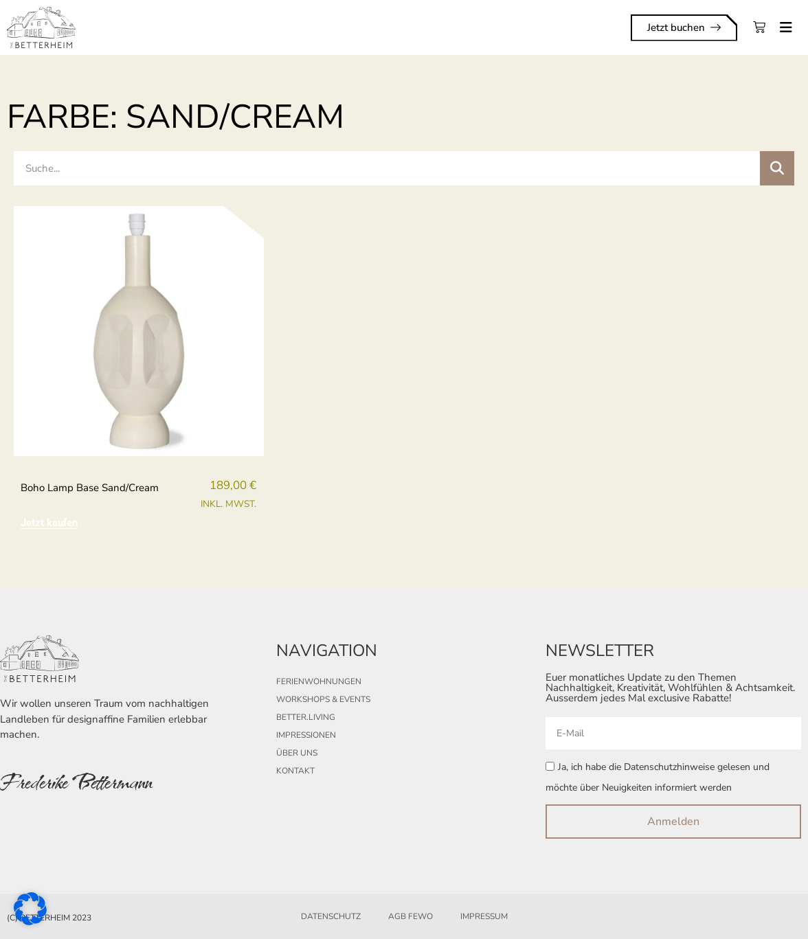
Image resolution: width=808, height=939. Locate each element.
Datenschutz (331, 916)
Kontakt (295, 770)
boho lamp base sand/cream (90, 488)
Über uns (296, 752)
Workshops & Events (323, 699)
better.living (305, 717)
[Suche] (777, 168)
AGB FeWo (410, 916)
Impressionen (306, 734)
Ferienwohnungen (318, 681)
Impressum (484, 916)
